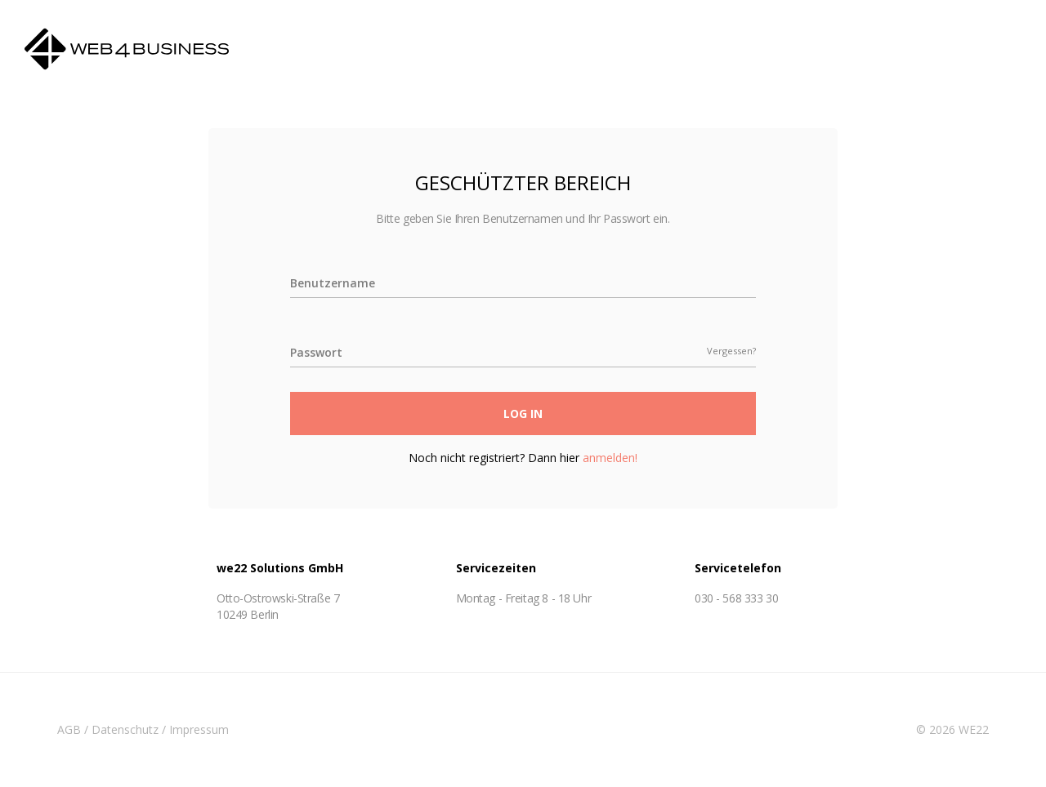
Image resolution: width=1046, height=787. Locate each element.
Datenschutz (125, 729)
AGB (69, 729)
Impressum (199, 729)
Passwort (316, 352)
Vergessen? (731, 351)
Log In (523, 413)
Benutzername (332, 283)
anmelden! (610, 457)
